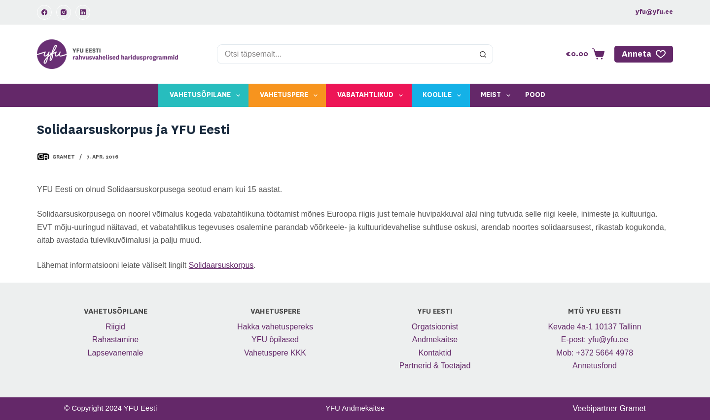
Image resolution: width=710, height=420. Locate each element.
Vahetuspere (290, 95)
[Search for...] (345, 54)
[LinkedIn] (82, 12)
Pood (535, 95)
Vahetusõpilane (207, 95)
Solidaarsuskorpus (221, 265)
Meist (497, 95)
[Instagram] (63, 12)
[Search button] (483, 54)
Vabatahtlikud (372, 95)
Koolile (444, 95)
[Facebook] (44, 12)
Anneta (644, 54)
